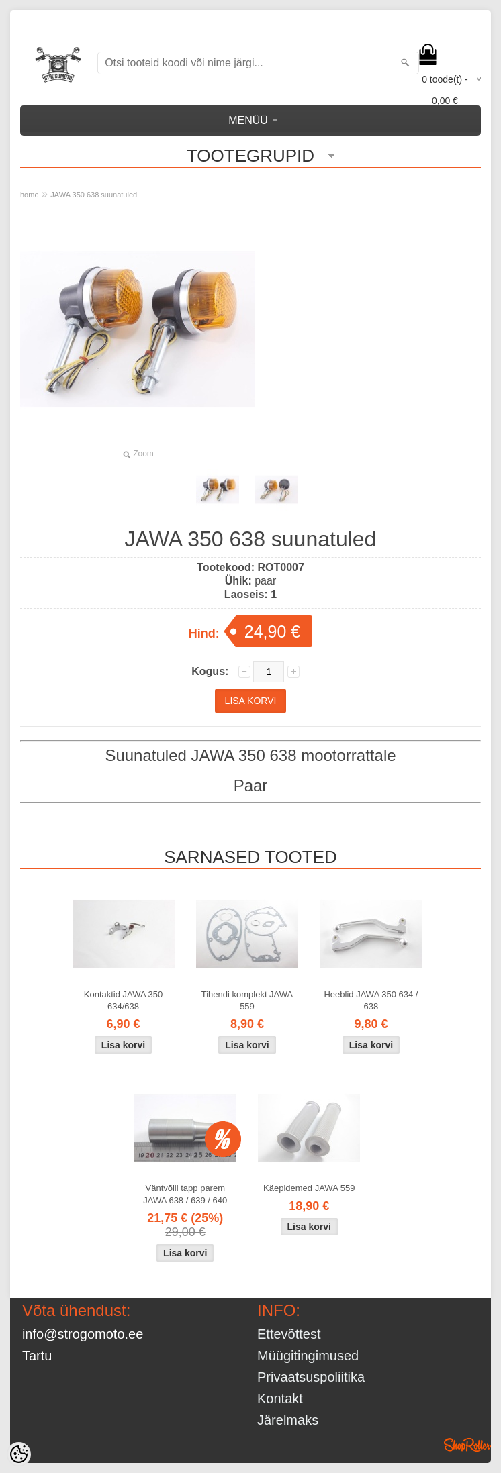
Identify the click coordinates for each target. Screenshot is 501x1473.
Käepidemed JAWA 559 (309, 1188)
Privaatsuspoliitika (311, 1377)
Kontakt (280, 1398)
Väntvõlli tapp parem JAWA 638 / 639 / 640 (185, 1194)
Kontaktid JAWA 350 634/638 (123, 1000)
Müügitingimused (308, 1355)
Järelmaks (287, 1420)
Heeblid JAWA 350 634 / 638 (371, 1000)
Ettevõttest (289, 1334)
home (29, 195)
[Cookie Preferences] (19, 1454)
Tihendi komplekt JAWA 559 (247, 1000)
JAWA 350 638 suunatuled (93, 195)
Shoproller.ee (467, 1445)
